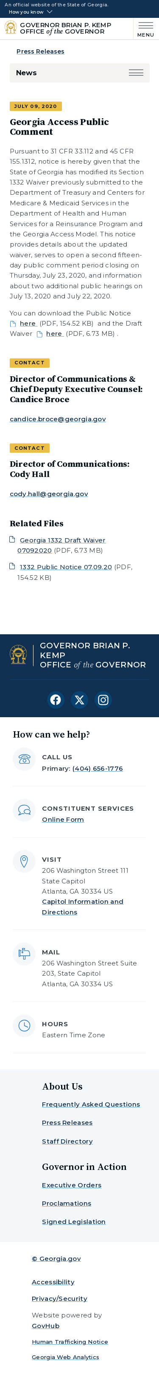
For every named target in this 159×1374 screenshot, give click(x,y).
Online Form (63, 819)
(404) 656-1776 (98, 768)
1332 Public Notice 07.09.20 (66, 567)
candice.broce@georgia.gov (58, 419)
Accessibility (53, 1282)
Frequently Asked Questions (91, 1104)
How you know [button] (26, 12)
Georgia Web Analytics (65, 1357)
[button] (136, 73)
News (26, 72)
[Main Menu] (144, 29)
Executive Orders (71, 1185)
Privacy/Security (59, 1299)
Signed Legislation (74, 1222)
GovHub (45, 1326)
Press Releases (40, 51)
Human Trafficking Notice (70, 1341)
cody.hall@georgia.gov (49, 494)
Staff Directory (67, 1141)
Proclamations (66, 1203)
